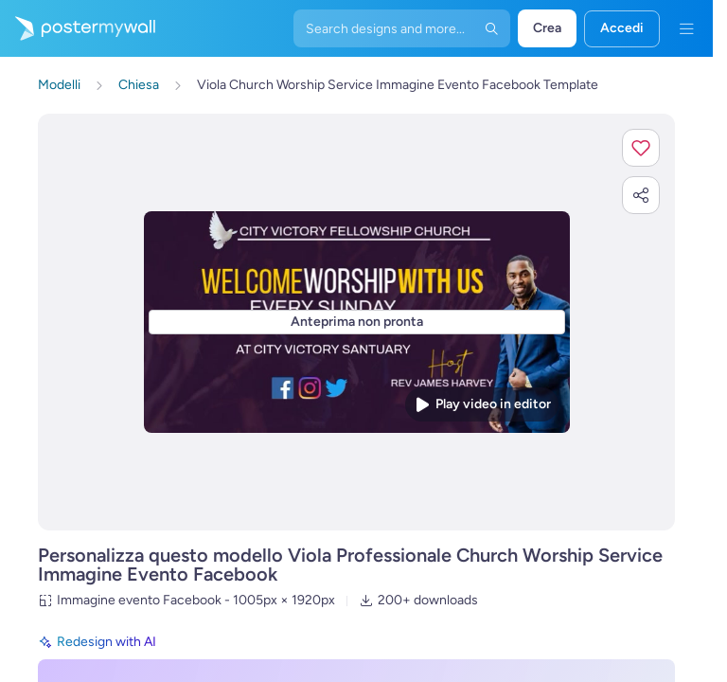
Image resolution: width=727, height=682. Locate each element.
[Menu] (686, 28)
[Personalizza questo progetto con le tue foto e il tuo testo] (357, 322)
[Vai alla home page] (77, 28)
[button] (641, 148)
